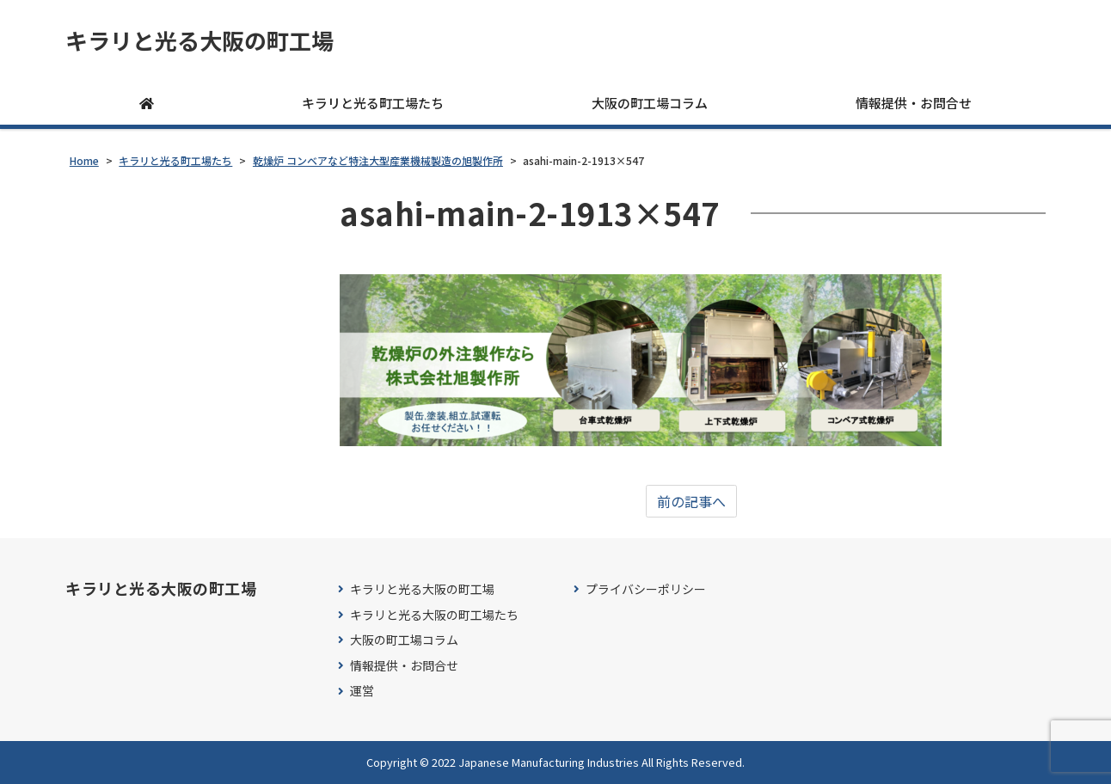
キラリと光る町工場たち (373, 103)
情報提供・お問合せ (914, 103)
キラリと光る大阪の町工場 (199, 40)
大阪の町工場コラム (650, 103)
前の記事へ (691, 501)
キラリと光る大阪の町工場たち (434, 615)
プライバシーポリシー (646, 589)
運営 (362, 691)
